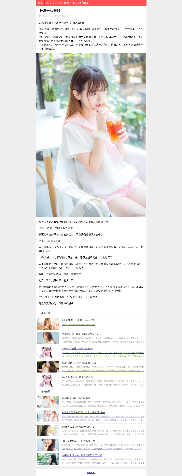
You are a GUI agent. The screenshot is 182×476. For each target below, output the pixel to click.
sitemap (91, 472)
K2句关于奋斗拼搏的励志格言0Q (67, 2)
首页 (40, 2)
